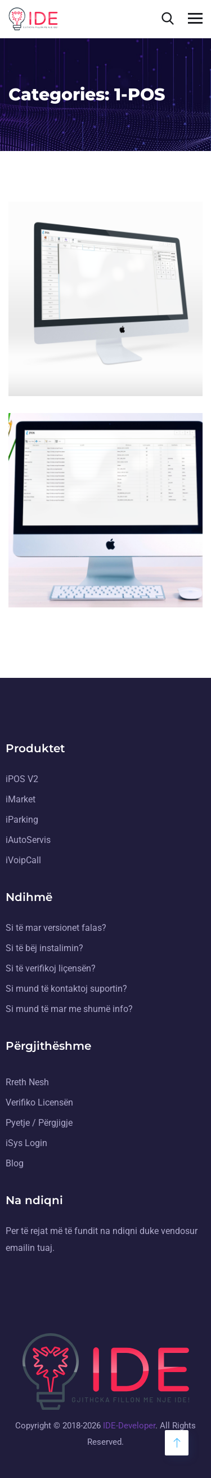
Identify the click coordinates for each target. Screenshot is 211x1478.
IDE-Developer (129, 1426)
